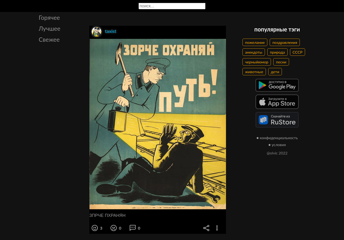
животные (254, 71)
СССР (297, 52)
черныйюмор (256, 62)
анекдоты (253, 52)
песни (281, 62)
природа (277, 52)
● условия (277, 144)
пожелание (255, 42)
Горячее (49, 17)
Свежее (49, 39)
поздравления (284, 42)
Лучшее (49, 28)
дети (275, 71)
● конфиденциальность (277, 137)
